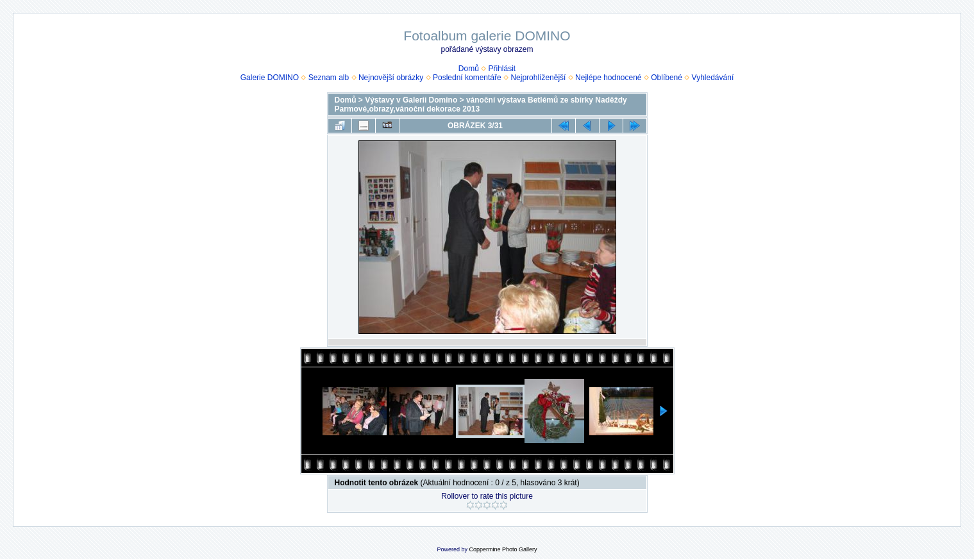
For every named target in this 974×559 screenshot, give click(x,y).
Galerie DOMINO (269, 77)
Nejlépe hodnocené (608, 77)
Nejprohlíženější (538, 77)
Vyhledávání (713, 77)
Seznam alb (328, 77)
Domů (468, 68)
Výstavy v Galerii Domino (411, 100)
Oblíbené (666, 77)
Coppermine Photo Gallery (503, 549)
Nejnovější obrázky (390, 77)
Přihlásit (502, 68)
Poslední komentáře (467, 77)
